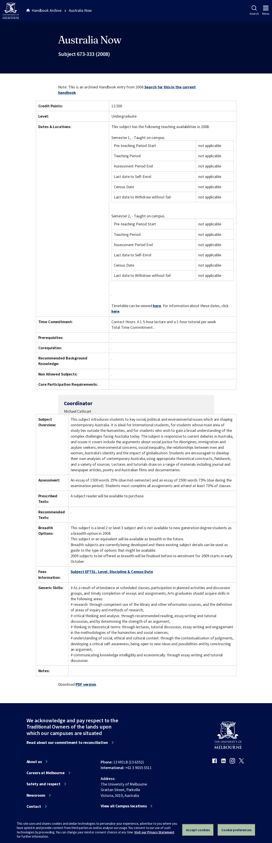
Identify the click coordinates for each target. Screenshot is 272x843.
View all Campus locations (124, 806)
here (157, 305)
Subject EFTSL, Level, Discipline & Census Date (112, 571)
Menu (265, 10)
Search (254, 10)
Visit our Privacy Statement (154, 832)
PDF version (86, 684)
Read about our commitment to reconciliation (67, 742)
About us (34, 761)
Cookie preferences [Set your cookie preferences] (236, 830)
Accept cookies (198, 830)
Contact (34, 806)
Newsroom (36, 795)
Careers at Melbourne (46, 772)
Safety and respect (44, 784)
